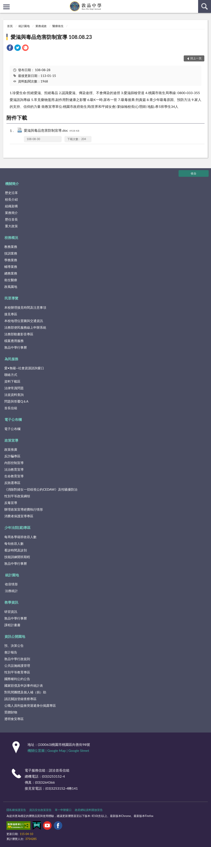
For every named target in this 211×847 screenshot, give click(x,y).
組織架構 (11, 206)
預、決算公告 (14, 645)
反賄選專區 (12, 483)
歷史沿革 (11, 193)
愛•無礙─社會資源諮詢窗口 (24, 368)
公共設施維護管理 (17, 665)
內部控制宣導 (14, 463)
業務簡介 (11, 213)
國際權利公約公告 (17, 679)
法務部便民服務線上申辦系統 (25, 327)
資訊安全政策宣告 (40, 810)
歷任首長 (11, 219)
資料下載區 (12, 381)
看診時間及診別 (15, 550)
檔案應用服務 (14, 341)
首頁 (10, 26)
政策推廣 (10, 449)
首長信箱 (10, 408)
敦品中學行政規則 (17, 659)
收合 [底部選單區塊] (193, 173)
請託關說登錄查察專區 (20, 699)
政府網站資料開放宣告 (89, 810)
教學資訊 (11, 602)
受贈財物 (10, 712)
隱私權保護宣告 (16, 810)
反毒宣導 (10, 503)
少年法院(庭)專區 (18, 527)
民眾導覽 (11, 298)
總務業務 (10, 273)
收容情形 (11, 584)
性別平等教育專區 (17, 672)
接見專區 (10, 314)
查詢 (204, 6)
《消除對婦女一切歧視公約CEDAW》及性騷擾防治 (40, 489)
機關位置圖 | (37, 750)
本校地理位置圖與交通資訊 (23, 321)
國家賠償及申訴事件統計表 (23, 685)
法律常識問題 (14, 388)
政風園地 (10, 286)
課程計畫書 (12, 625)
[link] (10, 48)
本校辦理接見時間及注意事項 (25, 307)
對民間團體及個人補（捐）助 (25, 692)
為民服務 (11, 359)
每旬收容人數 (14, 543)
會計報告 (10, 652)
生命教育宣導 (14, 476)
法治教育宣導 (14, 469)
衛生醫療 (10, 280)
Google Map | (57, 750)
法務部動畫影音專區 (18, 334)
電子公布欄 (13, 419)
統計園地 (24, 26)
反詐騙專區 (12, 456)
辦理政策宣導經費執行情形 (23, 509)
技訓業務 (10, 253)
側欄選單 (6, 7)
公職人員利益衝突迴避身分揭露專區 (30, 705)
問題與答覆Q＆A (16, 401)
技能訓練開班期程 (17, 557)
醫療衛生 (58, 26)
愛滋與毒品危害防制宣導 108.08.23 (51, 37)
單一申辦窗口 (63, 810)
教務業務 (10, 247)
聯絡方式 (10, 375)
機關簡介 (12, 184)
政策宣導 (11, 440)
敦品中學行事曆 (15, 347)
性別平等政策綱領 (17, 496)
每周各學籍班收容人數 (20, 537)
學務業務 (10, 260)
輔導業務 (10, 267)
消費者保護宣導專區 (18, 516)
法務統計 (11, 591)
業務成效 (41, 26)
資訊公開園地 (15, 636)
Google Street (78, 750)
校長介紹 (11, 199)
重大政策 (11, 226)
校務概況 (11, 237)
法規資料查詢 (14, 395)
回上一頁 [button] (196, 58)
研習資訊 (10, 612)
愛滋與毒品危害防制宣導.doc (51, 130)
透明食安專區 (14, 719)
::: (3, 3)
